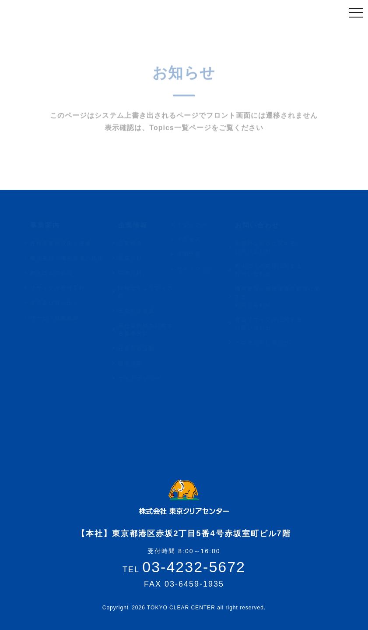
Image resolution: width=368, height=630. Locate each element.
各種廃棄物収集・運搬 (68, 243)
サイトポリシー (147, 378)
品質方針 (138, 258)
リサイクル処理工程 (65, 288)
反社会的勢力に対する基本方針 (154, 330)
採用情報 (197, 254)
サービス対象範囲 (62, 318)
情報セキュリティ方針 (154, 292)
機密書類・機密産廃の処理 (75, 258)
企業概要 (138, 243)
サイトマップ (203, 269)
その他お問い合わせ (270, 342)
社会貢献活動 (144, 348)
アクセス (197, 239)
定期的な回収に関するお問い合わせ (274, 247)
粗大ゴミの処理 (59, 273)
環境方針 (138, 273)
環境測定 (138, 363)
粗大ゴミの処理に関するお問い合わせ (277, 270)
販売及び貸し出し (62, 303)
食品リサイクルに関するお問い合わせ (277, 324)
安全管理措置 (144, 311)
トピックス (200, 224)
